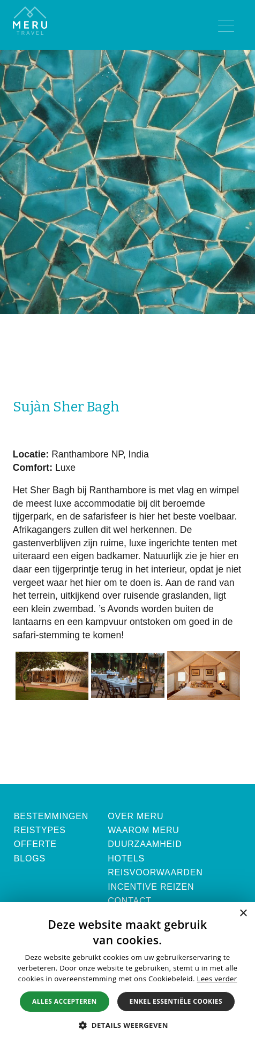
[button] (127, 1025)
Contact (130, 900)
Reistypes (40, 830)
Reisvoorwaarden (155, 872)
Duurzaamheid (145, 844)
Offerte (35, 844)
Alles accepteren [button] (64, 1001)
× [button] (243, 914)
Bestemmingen (51, 816)
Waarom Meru (143, 830)
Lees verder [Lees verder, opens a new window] (217, 978)
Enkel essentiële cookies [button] (176, 1001)
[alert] (127, 974)
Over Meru (135, 816)
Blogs (30, 858)
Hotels (126, 858)
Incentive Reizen (151, 886)
